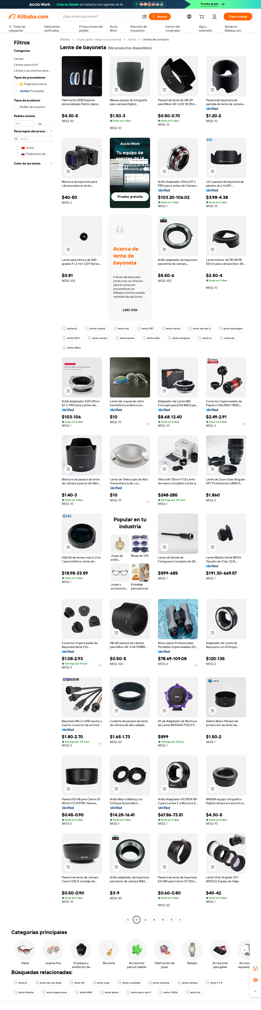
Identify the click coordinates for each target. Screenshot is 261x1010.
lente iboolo (125, 338)
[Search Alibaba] (100, 16)
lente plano (109, 992)
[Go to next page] (180, 920)
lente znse (101, 983)
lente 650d (71, 347)
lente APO (71, 338)
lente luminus (159, 983)
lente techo (171, 328)
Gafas (132, 39)
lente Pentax (24, 992)
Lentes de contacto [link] (155, 39)
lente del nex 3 (200, 328)
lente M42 (83, 992)
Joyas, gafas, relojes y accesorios (98, 39)
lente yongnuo (179, 338)
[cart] (202, 17)
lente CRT (145, 328)
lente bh (193, 992)
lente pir (227, 338)
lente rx (205, 338)
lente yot (121, 328)
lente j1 (20, 983)
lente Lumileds (129, 983)
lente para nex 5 (139, 992)
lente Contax (188, 983)
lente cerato (97, 338)
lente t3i (77, 983)
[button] (144, 16)
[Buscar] (160, 16)
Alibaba (65, 39)
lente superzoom (54, 992)
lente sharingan (231, 328)
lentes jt (70, 328)
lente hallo (151, 338)
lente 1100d (168, 992)
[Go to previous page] (128, 920)
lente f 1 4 (214, 983)
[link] (255, 968)
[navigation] (33, 480)
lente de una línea (48, 983)
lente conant (95, 328)
